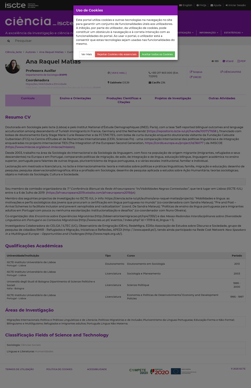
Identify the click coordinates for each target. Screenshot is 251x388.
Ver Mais (86, 54)
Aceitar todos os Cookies (157, 54)
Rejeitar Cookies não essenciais (116, 54)
